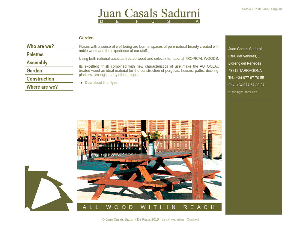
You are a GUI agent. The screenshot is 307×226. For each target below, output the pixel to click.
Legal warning (173, 219)
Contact (193, 219)
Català (247, 9)
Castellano (261, 9)
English (276, 9)
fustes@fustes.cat (242, 92)
